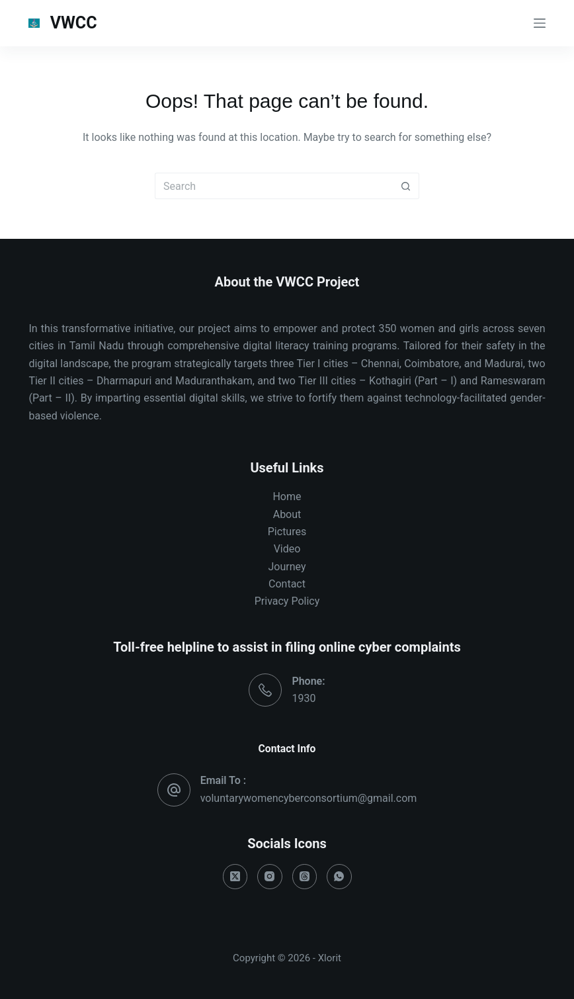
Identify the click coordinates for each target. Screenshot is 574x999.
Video (287, 549)
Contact (287, 584)
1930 (303, 698)
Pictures (287, 531)
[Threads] (304, 876)
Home (286, 496)
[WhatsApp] (339, 876)
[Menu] (540, 23)
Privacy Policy (287, 601)
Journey (287, 566)
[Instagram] (269, 876)
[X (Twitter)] (235, 876)
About (287, 514)
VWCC (73, 22)
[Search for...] (274, 186)
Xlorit (329, 958)
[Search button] (406, 186)
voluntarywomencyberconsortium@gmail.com (308, 798)
